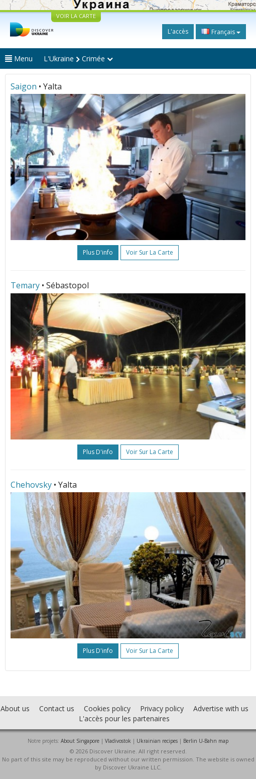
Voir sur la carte (149, 252)
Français (220, 31)
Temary (25, 285)
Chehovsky (31, 484)
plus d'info (98, 252)
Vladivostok (118, 740)
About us (15, 708)
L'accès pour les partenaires (124, 718)
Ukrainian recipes (157, 740)
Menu (19, 58)
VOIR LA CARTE (76, 16)
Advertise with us (220, 708)
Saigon (24, 86)
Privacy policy (162, 708)
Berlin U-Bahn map (205, 740)
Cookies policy (107, 708)
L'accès (178, 31)
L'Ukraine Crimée (78, 58)
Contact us (56, 708)
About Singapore (80, 740)
